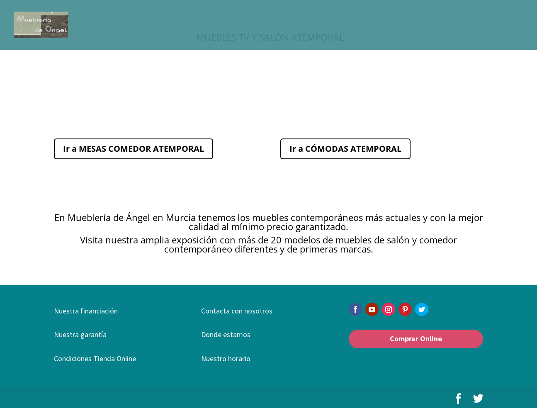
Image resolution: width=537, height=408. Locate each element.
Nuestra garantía (80, 334)
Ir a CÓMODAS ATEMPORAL (345, 148)
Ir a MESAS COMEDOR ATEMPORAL (133, 148)
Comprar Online (416, 338)
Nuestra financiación (86, 311)
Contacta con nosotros (236, 311)
